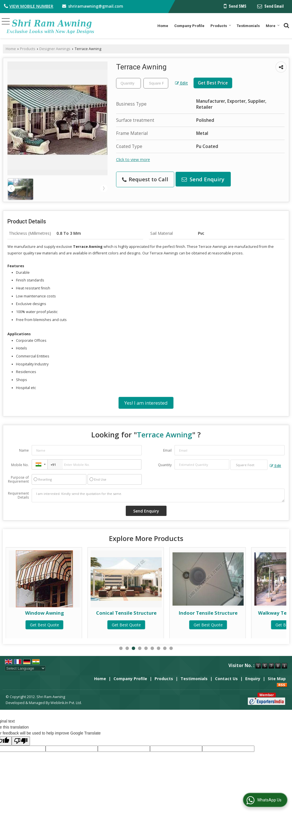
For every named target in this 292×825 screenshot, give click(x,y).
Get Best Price (213, 83)
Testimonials (248, 26)
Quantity (165, 464)
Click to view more (133, 159)
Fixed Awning (45, 613)
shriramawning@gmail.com (95, 6)
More (273, 26)
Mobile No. (20, 464)
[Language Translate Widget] (25, 668)
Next (104, 188)
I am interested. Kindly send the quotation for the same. (158, 495)
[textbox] (155, 83)
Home (162, 26)
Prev (11, 188)
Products (220, 26)
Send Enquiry (203, 179)
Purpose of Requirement (18, 480)
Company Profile (189, 26)
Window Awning (126, 613)
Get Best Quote (44, 625)
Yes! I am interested (146, 403)
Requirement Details (18, 495)
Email (167, 450)
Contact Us (226, 678)
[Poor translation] (21, 741)
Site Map (277, 678)
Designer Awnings (54, 48)
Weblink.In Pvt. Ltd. (66, 702)
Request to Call (145, 179)
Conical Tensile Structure (208, 613)
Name (24, 450)
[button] (31, 6)
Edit (181, 83)
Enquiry (252, 678)
